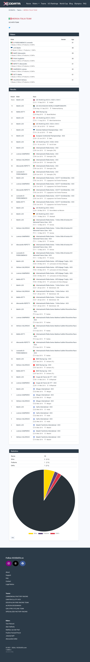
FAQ (84, 4)
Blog (71, 4)
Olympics (78, 4)
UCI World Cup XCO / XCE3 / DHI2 (45, 142)
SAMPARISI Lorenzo (20, 69)
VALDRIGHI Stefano (20, 80)
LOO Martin (17, 48)
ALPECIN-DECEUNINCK (13, 605)
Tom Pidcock (10, 624)
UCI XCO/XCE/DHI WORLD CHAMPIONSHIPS (49, 106)
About (8, 572)
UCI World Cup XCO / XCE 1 (43, 214)
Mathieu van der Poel (13, 630)
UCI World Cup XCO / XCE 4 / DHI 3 (46, 124)
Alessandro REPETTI (23, 166)
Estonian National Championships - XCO (47, 130)
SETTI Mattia (17, 74)
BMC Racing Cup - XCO (42, 359)
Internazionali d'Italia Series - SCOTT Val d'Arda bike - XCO (53, 178)
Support (8, 575)
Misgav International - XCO (43, 389)
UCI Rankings (53, 4)
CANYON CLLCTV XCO (13, 599)
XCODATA (12, 10)
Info (13, 537)
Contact (8, 581)
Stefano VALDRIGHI (23, 160)
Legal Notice (10, 584)
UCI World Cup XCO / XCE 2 (43, 208)
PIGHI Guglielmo (18, 58)
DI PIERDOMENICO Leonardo (23, 42)
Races (28, 4)
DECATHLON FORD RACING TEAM (17, 602)
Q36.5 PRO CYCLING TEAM (15, 608)
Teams (43, 4)
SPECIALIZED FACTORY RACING (16, 611)
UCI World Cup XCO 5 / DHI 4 (44, 118)
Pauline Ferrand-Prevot (13, 633)
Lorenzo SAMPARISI (23, 154)
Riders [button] (35, 4)
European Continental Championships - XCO (49, 136)
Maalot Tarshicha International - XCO (46, 425)
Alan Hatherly (10, 627)
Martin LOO (20, 100)
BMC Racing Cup (40, 112)
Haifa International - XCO (42, 407)
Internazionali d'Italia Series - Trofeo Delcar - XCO (51, 285)
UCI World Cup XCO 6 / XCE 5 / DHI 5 (46, 100)
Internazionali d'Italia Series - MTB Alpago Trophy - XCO (53, 261)
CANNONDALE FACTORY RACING (17, 596)
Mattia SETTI (20, 112)
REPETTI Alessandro (20, 64)
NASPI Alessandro (19, 53)
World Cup (64, 4)
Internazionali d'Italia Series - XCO (45, 148)
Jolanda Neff (10, 636)
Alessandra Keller (11, 639)
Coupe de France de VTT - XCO (44, 377)
